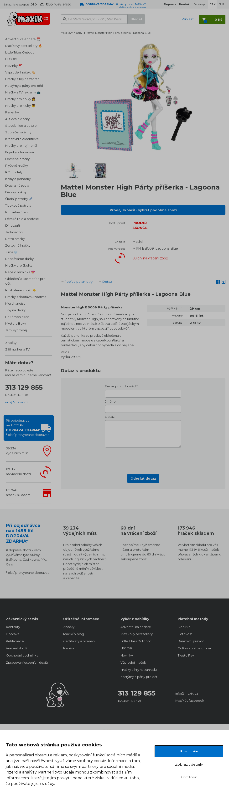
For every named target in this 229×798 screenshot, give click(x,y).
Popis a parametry (78, 281)
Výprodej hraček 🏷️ (20, 72)
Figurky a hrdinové (19, 152)
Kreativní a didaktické (22, 139)
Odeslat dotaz (143, 478)
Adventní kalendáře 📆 (22, 39)
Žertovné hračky (17, 245)
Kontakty (13, 627)
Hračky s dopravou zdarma (25, 297)
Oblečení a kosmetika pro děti (25, 281)
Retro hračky (15, 239)
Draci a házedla (17, 185)
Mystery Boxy (15, 323)
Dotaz (107, 281)
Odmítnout (189, 777)
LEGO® (11, 59)
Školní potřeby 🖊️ (18, 199)
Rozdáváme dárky (19, 259)
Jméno (110, 401)
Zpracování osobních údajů (27, 662)
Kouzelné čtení (16, 212)
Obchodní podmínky (22, 655)
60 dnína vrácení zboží (18, 471)
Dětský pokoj (15, 192)
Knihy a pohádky (18, 179)
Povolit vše (189, 751)
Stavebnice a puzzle (21, 125)
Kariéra (68, 648)
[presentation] (143, 459)
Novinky (126, 655)
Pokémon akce (17, 317)
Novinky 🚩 (13, 66)
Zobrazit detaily (189, 764)
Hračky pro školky (18, 265)
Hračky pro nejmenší (21, 145)
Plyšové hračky (16, 165)
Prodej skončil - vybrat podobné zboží (143, 210)
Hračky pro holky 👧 (20, 99)
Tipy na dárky (15, 310)
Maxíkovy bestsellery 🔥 (23, 46)
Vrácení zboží (16, 648)
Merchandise (15, 303)
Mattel (137, 241)
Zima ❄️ (11, 252)
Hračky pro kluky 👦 (20, 105)
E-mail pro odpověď (120, 386)
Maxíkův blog (73, 634)
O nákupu (200, 4)
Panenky (12, 112)
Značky (10, 343)
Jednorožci (14, 232)
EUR (221, 4)
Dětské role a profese (22, 219)
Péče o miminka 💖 (20, 272)
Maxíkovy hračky (71, 32)
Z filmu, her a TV (17, 349)
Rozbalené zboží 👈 (20, 290)
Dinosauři (12, 225)
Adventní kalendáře (135, 627)
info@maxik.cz (16, 402)
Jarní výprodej (16, 330)
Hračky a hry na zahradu (23, 79)
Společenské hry (18, 132)
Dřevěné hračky (17, 159)
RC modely (13, 172)
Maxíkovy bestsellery (136, 634)
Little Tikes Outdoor (20, 52)
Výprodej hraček (133, 662)
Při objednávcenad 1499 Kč (28, 427)
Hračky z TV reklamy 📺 (23, 92)
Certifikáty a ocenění (79, 641)
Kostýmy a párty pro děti (24, 86)
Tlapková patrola (18, 205)
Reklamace (15, 641)
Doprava (12, 634)
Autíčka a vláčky (17, 119)
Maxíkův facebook (189, 700)
